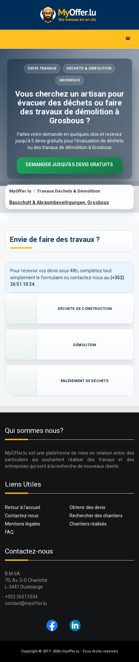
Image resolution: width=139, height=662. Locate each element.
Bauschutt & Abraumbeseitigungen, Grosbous (59, 202)
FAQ (9, 532)
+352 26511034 (21, 596)
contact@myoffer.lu (26, 603)
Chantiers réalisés (88, 524)
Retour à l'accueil (22, 507)
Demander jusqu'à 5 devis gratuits (69, 164)
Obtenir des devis (87, 507)
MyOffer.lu (20, 191)
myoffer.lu (70, 651)
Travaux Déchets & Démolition (68, 191)
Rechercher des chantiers (96, 515)
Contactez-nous (22, 515)
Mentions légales (22, 524)
